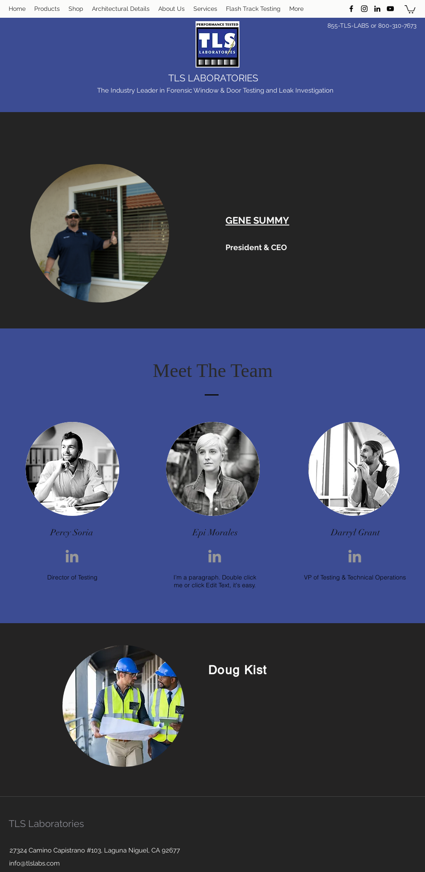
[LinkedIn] (377, 8)
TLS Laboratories (46, 823)
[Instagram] (364, 8)
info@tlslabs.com (34, 863)
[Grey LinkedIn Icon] (72, 556)
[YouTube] (390, 8)
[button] (410, 8)
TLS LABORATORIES (213, 78)
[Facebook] (351, 8)
